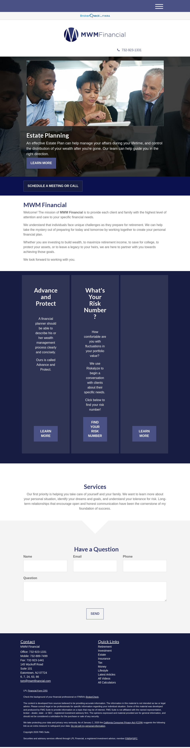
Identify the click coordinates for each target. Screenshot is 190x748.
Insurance (104, 659)
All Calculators (107, 683)
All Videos (104, 679)
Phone (128, 557)
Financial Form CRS (38, 691)
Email (77, 557)
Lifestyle (103, 671)
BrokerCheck (92, 698)
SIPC (134, 739)
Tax (100, 663)
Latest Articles (106, 675)
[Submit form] (94, 614)
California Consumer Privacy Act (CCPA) (123, 723)
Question (30, 579)
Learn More (41, 163)
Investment (105, 651)
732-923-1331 (129, 51)
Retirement (105, 647)
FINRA (128, 739)
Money (102, 667)
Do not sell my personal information (88, 726)
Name (27, 557)
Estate (102, 655)
